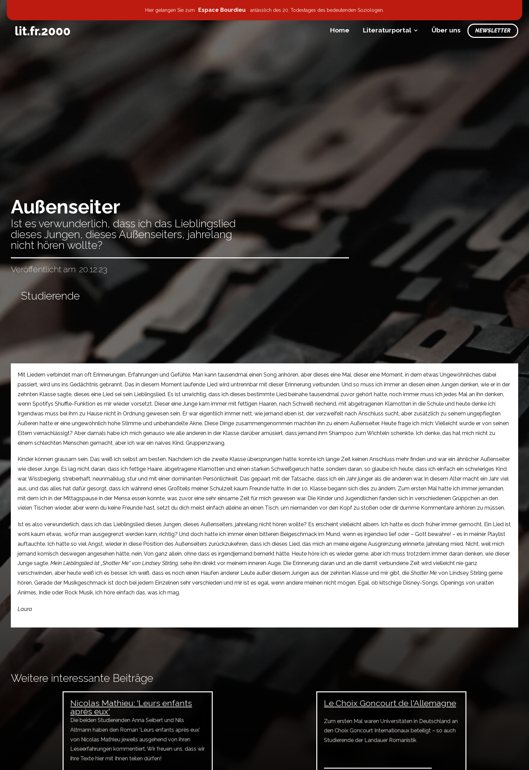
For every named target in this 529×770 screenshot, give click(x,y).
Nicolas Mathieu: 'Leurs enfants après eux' (131, 710)
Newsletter (492, 30)
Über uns (446, 30)
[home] (42, 31)
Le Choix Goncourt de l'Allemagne (390, 706)
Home (339, 30)
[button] (390, 30)
